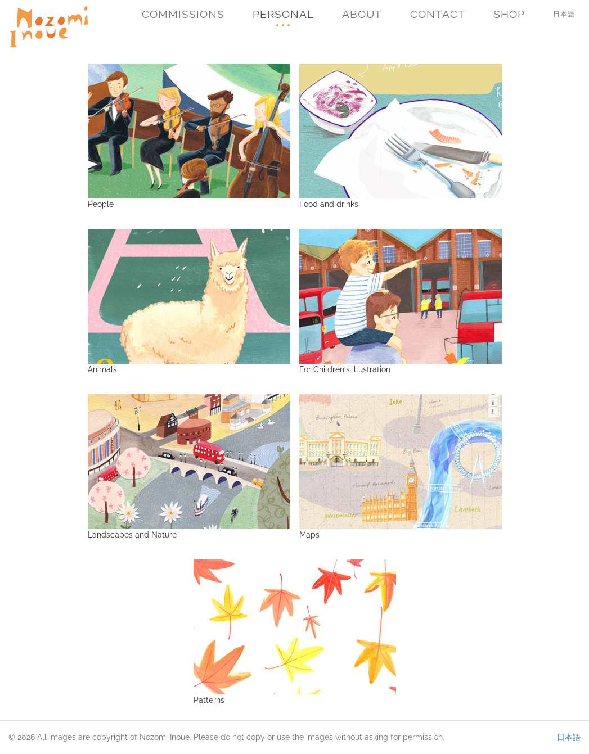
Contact (437, 14)
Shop (509, 14)
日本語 (564, 14)
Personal (283, 14)
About (362, 14)
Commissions (183, 14)
